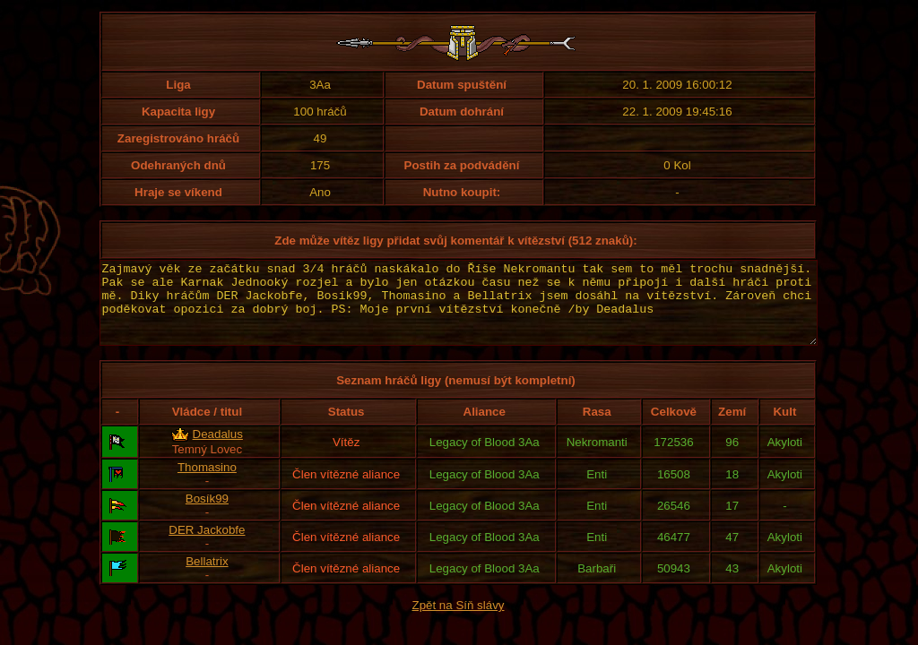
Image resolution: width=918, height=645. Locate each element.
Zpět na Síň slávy (458, 621)
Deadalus (218, 450)
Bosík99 (207, 514)
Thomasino (207, 483)
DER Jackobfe (207, 546)
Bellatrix (207, 577)
